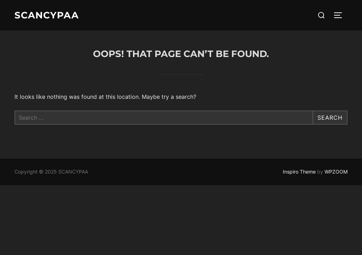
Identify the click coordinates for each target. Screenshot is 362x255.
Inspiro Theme (299, 172)
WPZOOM (336, 172)
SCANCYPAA (46, 15)
